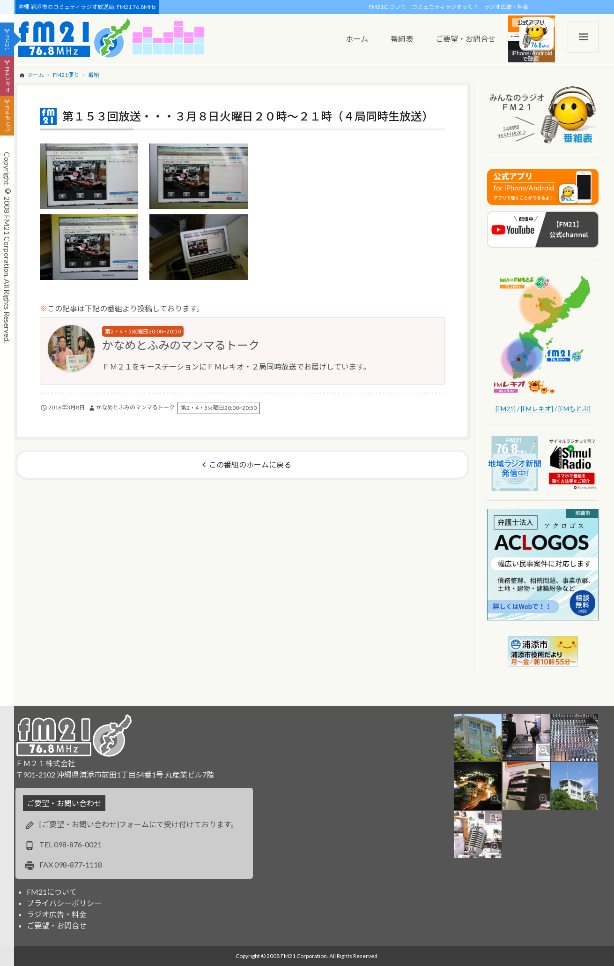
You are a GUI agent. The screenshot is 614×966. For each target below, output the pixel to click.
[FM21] (506, 409)
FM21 (7, 42)
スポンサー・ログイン (569, 6)
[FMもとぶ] (574, 409)
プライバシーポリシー (64, 902)
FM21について (387, 6)
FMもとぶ (7, 119)
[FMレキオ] (537, 409)
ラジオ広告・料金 (506, 6)
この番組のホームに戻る (250, 464)
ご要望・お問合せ (57, 925)
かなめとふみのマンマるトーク (180, 345)
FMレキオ (7, 79)
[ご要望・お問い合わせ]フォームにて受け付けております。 (138, 824)
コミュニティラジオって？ (445, 6)
